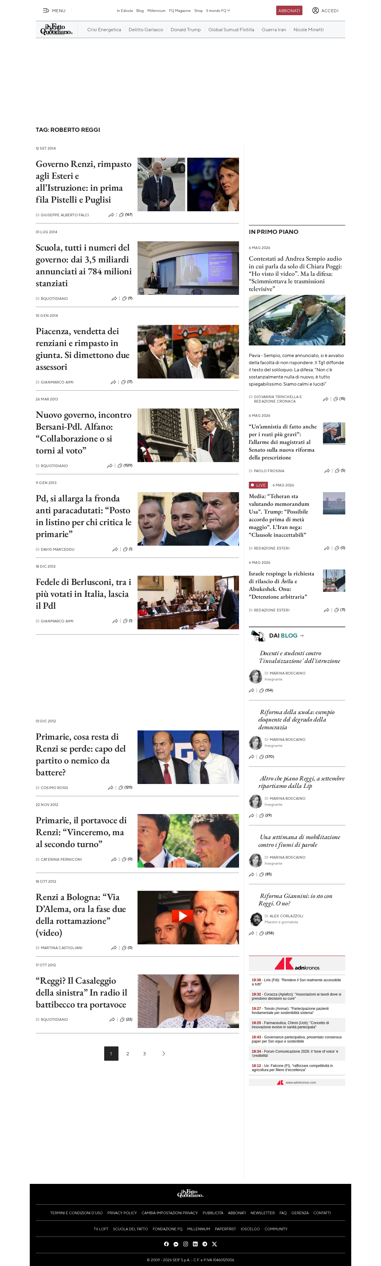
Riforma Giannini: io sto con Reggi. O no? (295, 899)
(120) (125, 787)
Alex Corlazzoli (284, 916)
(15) (339, 399)
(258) (266, 933)
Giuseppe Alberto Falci (62, 215)
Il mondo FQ (218, 10)
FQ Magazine (180, 10)
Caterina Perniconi (59, 859)
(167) (126, 214)
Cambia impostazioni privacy (170, 1212)
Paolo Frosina (266, 471)
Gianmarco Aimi (55, 382)
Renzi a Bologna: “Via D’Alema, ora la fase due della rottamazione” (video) (81, 915)
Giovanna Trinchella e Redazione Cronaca (275, 399)
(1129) (125, 465)
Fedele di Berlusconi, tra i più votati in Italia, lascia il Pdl (83, 593)
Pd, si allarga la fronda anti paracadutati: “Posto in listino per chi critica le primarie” (84, 516)
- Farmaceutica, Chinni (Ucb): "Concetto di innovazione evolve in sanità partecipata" (290, 1025)
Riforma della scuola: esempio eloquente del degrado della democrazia (296, 719)
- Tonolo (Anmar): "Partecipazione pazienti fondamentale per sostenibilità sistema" (290, 1011)
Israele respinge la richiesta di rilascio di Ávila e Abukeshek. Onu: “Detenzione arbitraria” (281, 584)
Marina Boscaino (285, 673)
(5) (340, 470)
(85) (265, 874)
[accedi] (325, 10)
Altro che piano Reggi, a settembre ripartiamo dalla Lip (301, 782)
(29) (265, 815)
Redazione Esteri (269, 548)
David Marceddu (55, 549)
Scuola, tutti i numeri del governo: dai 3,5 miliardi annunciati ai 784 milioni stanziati (84, 265)
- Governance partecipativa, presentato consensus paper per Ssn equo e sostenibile (297, 1039)
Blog (140, 10)
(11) (339, 610)
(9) (127, 298)
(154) (266, 690)
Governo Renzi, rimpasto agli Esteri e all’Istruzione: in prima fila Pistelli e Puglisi (83, 181)
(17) (127, 382)
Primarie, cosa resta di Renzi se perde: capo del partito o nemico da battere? (81, 754)
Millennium (156, 10)
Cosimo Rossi (52, 787)
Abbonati (289, 10)
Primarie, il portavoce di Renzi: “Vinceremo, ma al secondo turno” (81, 832)
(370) (266, 757)
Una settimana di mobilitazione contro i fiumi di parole (299, 840)
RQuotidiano (52, 298)
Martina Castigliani (59, 948)
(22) (126, 1019)
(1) (127, 549)
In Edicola (125, 10)
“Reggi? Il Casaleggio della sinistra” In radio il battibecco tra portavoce (81, 992)
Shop (198, 10)
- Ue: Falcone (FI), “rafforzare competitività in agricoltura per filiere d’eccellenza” (292, 1068)
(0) (127, 859)
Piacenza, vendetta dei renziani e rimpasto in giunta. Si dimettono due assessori (82, 349)
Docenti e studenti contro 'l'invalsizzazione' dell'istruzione (299, 657)
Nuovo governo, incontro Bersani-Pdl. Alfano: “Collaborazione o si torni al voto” (83, 432)
